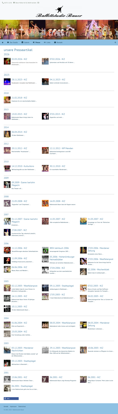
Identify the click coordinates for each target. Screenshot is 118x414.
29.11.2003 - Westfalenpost (62, 347)
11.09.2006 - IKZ (19, 258)
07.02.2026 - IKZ (57, 59)
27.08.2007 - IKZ (19, 230)
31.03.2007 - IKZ (95, 219)
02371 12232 (7, 3)
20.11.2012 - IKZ (19, 148)
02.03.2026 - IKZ (19, 59)
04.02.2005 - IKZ (95, 296)
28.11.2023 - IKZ (19, 79)
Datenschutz (22, 406)
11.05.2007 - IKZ (57, 219)
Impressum (13, 406)
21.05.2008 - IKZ (19, 201)
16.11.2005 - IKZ (19, 296)
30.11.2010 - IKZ (57, 166)
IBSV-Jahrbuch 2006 (59, 248)
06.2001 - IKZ (56, 377)
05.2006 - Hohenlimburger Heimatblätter (62, 258)
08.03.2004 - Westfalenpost (62, 322)
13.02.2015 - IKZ (19, 114)
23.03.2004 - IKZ (19, 331)
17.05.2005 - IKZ (57, 294)
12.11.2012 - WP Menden (61, 148)
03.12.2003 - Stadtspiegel (24, 360)
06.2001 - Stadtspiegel (22, 386)
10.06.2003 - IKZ (95, 347)
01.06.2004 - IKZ (19, 322)
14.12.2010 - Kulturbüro (23, 166)
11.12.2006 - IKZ (19, 248)
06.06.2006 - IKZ (19, 267)
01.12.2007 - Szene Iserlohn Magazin (25, 220)
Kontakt (6, 406)
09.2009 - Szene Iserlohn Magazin (23, 184)
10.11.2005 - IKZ (19, 306)
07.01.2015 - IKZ (57, 114)
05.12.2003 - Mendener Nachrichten (22, 349)
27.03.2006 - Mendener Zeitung (98, 249)
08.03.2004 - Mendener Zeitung (99, 324)
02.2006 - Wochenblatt (98, 269)
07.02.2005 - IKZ (95, 285)
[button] (11, 398)
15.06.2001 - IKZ (19, 377)
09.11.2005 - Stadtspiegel (62, 285)
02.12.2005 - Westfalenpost (24, 285)
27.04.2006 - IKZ (57, 267)
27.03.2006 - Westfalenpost (100, 259)
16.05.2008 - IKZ (57, 201)
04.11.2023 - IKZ (57, 79)
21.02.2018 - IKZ (19, 97)
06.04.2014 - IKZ (19, 131)
